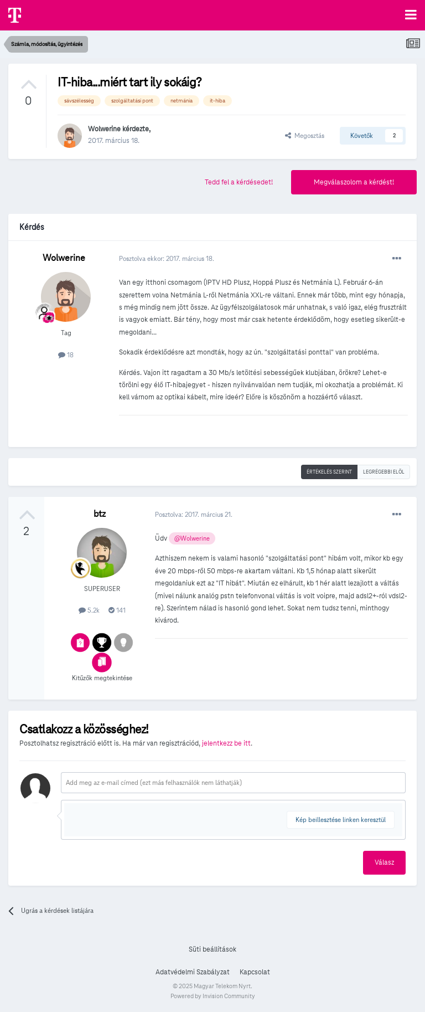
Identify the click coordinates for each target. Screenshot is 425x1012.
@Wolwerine (192, 538)
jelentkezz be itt (226, 743)
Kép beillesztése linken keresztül (341, 819)
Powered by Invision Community (212, 996)
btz (100, 514)
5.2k (89, 610)
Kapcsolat (255, 972)
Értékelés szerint (329, 472)
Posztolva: (193, 514)
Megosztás (304, 135)
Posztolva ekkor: (166, 258)
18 (66, 355)
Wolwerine (104, 129)
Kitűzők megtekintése (102, 678)
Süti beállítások (212, 949)
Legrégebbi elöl (384, 472)
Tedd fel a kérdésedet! (239, 182)
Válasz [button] (384, 862)
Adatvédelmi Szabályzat (193, 972)
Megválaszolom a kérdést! (354, 182)
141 (117, 610)
